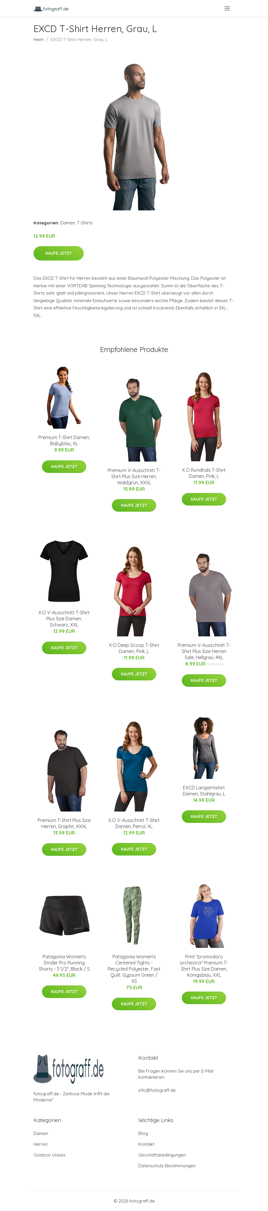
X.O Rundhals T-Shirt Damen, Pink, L (204, 473)
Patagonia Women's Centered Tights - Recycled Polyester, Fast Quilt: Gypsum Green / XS (134, 969)
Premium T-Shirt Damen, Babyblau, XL (64, 440)
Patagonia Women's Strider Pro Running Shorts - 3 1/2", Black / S (64, 963)
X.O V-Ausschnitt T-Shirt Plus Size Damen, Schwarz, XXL (64, 619)
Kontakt (146, 1144)
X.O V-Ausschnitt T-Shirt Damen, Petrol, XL (134, 823)
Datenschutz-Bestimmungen (166, 1165)
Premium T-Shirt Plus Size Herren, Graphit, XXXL (64, 823)
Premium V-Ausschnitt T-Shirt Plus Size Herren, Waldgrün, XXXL (134, 476)
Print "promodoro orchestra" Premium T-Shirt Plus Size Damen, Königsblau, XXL (204, 966)
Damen (67, 223)
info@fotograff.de (157, 1090)
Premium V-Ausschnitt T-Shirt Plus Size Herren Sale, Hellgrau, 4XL (204, 651)
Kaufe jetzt (58, 253)
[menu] (227, 8)
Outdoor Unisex (49, 1155)
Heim (39, 39)
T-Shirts (85, 223)
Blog (143, 1133)
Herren (40, 1144)
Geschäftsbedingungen (162, 1155)
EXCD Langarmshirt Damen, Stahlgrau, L (204, 791)
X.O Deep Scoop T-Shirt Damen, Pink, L (134, 648)
